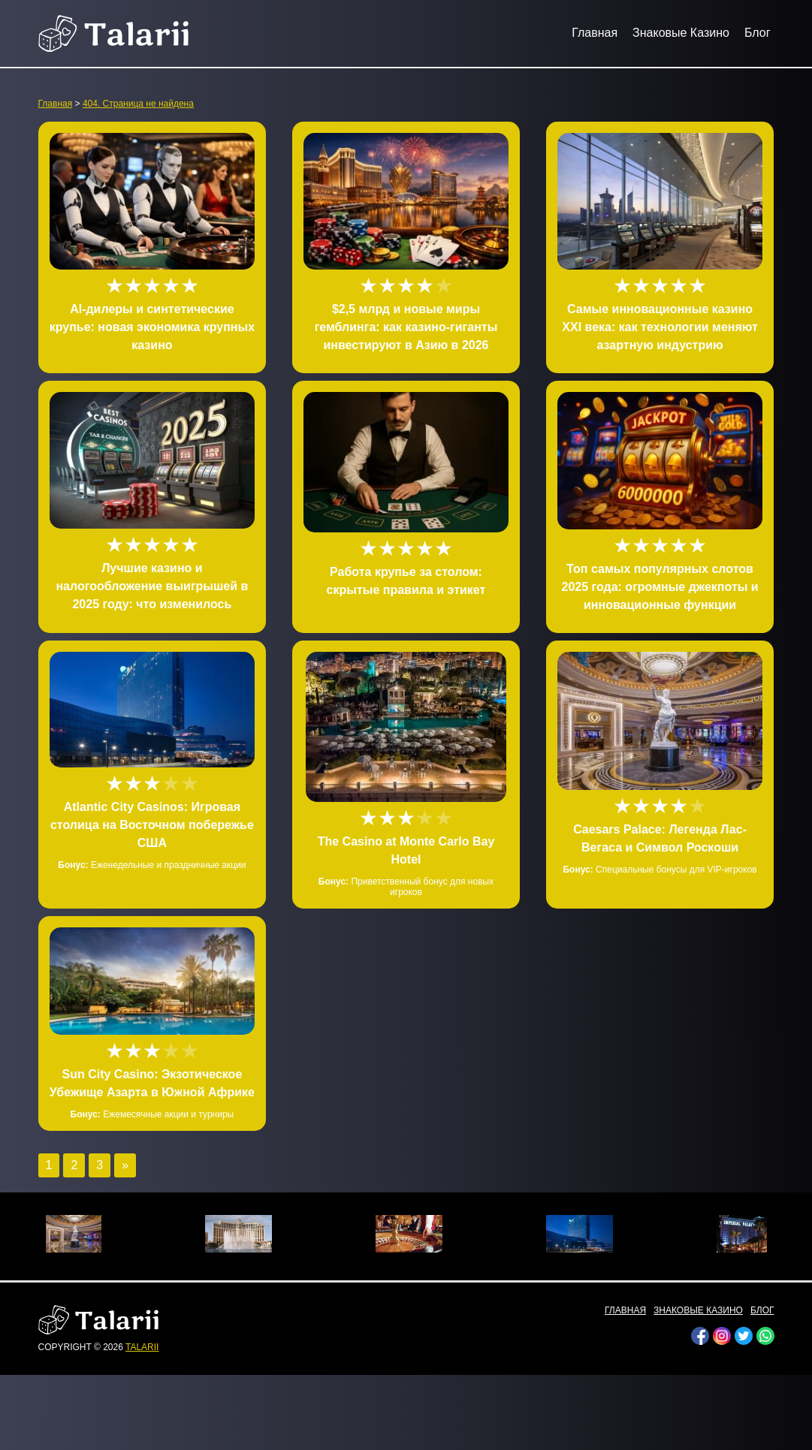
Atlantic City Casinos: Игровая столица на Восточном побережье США (152, 824)
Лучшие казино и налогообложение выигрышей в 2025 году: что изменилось (152, 586)
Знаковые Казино (680, 32)
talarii (141, 1347)
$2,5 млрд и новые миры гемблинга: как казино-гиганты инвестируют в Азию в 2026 (406, 327)
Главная (594, 32)
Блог (757, 32)
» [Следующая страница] (125, 1165)
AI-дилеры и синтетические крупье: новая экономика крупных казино (152, 327)
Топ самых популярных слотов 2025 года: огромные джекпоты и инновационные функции (659, 586)
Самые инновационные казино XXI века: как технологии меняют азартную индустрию (660, 327)
